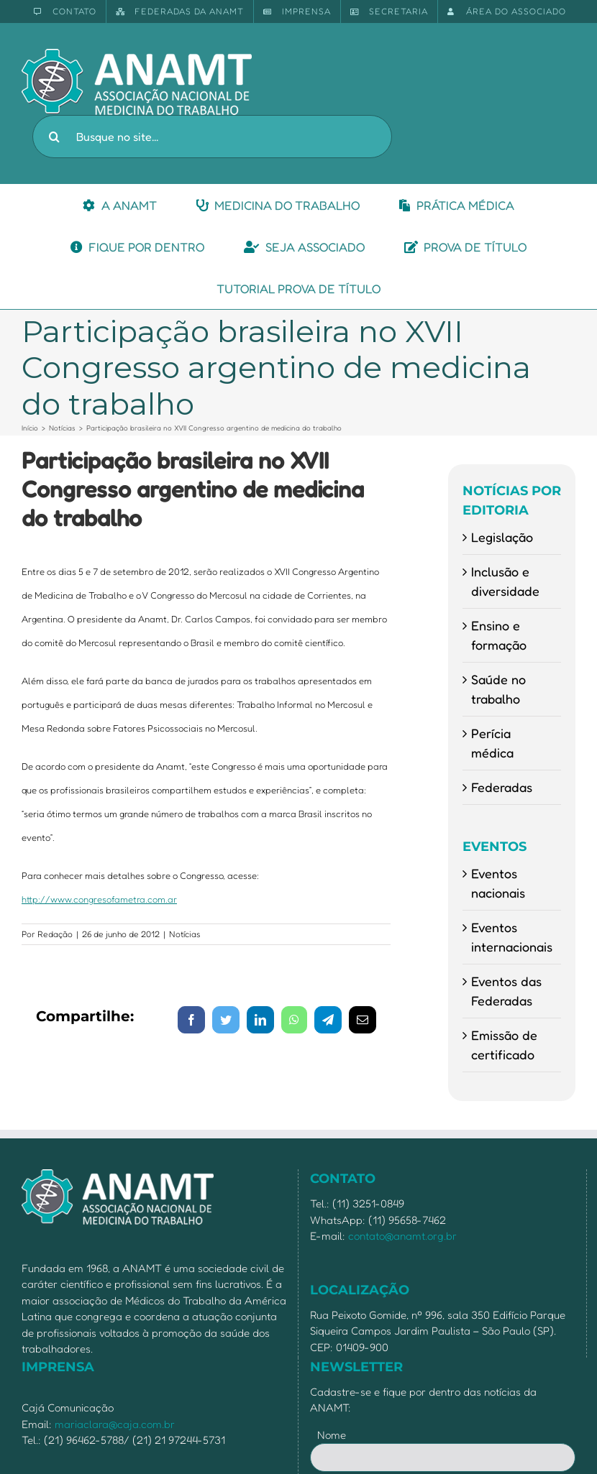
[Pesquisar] (54, 136)
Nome (331, 1435)
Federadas (501, 787)
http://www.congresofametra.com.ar (99, 899)
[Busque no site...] (212, 136)
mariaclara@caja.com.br (115, 1424)
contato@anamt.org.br (402, 1236)
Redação (55, 934)
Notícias (185, 934)
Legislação (502, 537)
